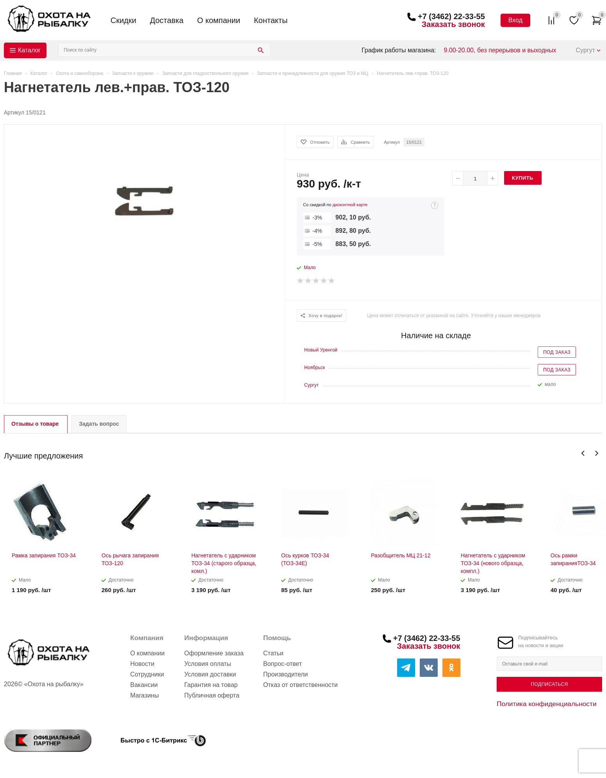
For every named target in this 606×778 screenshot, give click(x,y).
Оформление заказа (214, 653)
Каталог (29, 50)
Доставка (167, 20)
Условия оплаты (207, 663)
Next (596, 453)
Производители (285, 674)
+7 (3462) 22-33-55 (451, 16)
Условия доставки (210, 674)
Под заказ (556, 352)
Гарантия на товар (211, 685)
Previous (583, 453)
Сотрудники (147, 674)
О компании (218, 20)
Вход (515, 20)
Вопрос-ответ (282, 663)
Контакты (270, 20)
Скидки (123, 20)
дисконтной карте (349, 204)
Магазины (144, 695)
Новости (142, 663)
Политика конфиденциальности (547, 704)
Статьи (273, 653)
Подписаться (549, 684)
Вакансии (144, 685)
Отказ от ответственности (300, 685)
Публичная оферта (211, 695)
